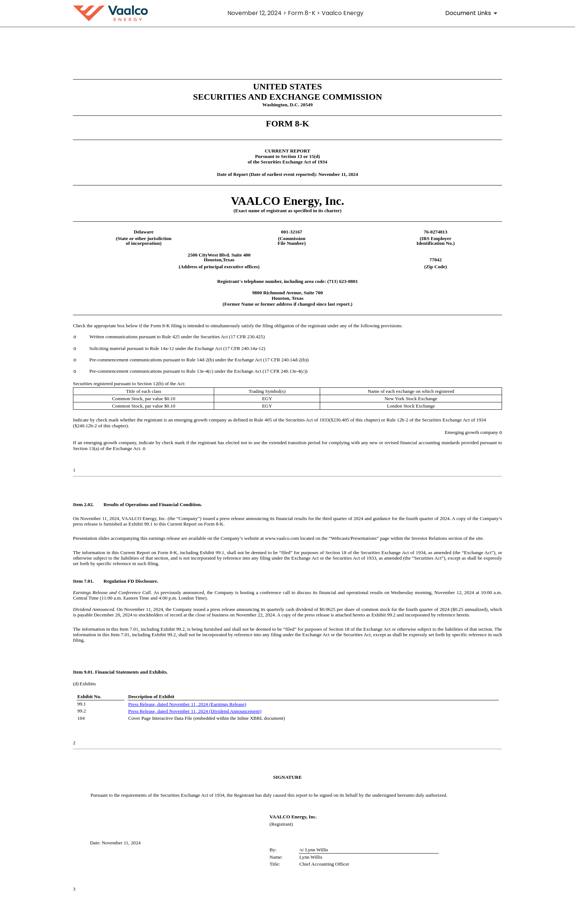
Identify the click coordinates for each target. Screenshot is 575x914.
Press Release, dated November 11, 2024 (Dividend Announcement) (194, 711)
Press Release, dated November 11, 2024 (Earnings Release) (187, 704)
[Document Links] (472, 13)
